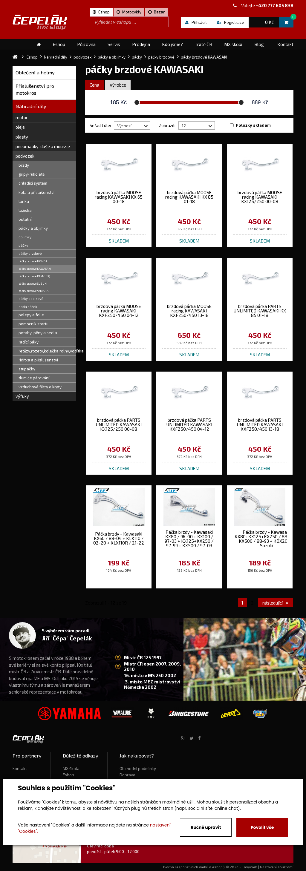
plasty (22, 136)
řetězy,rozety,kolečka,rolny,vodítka (47, 351)
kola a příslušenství (36, 192)
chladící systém (33, 183)
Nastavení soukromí (276, 867)
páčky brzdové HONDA (33, 261)
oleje (20, 127)
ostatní (25, 219)
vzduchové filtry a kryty (40, 386)
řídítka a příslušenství (38, 360)
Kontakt (20, 768)
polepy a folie (31, 314)
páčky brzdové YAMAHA (33, 290)
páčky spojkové (31, 298)
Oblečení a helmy (35, 72)
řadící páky (29, 342)
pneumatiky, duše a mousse (43, 146)
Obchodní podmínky (138, 768)
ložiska (25, 210)
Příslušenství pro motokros (35, 89)
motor (22, 117)
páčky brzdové (30, 253)
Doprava (127, 774)
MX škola (71, 768)
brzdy (24, 165)
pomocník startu (33, 323)
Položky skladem (253, 125)
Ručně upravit (206, 827)
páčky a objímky (33, 228)
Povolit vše (262, 827)
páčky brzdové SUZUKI (33, 283)
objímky (25, 237)
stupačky (27, 369)
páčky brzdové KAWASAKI (35, 268)
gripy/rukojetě (32, 174)
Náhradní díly (31, 106)
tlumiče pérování (34, 377)
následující (275, 602)
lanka (24, 201)
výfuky (22, 396)
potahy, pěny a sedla (38, 332)
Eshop (68, 774)
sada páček (28, 307)
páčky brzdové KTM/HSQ (34, 276)
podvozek (25, 156)
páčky (23, 245)
